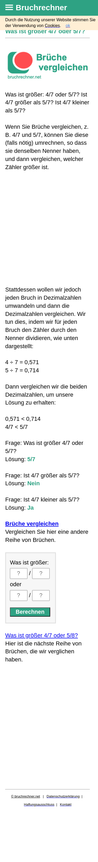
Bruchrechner (41, 7)
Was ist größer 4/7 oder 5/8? (41, 635)
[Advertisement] (49, 228)
